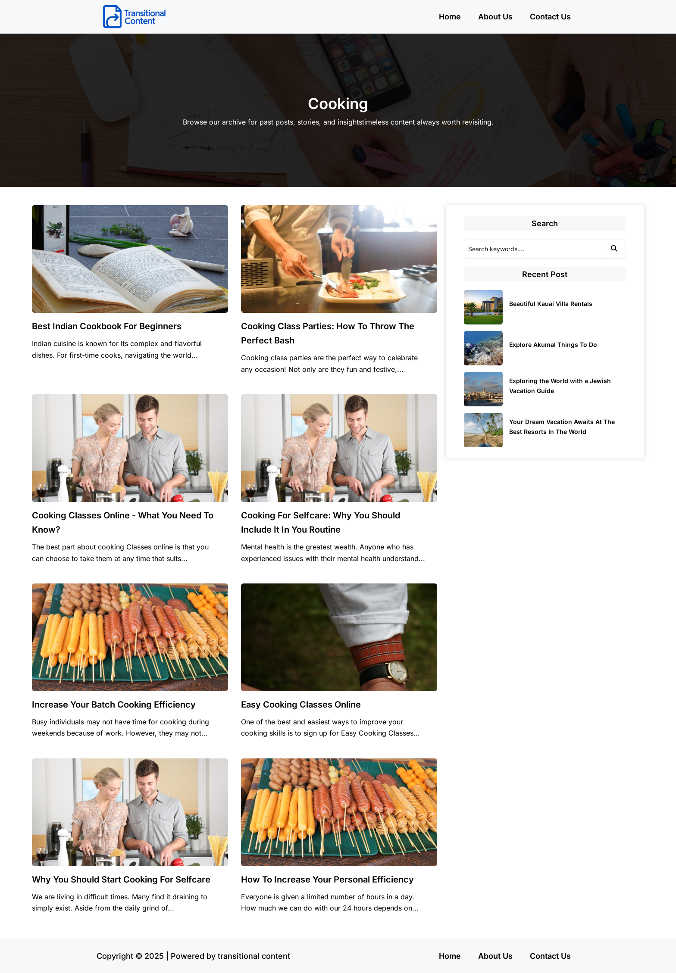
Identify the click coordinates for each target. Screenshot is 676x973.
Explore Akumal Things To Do (553, 344)
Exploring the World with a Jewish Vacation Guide (560, 385)
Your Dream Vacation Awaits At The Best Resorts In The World (562, 426)
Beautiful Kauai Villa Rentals (550, 303)
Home (450, 16)
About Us (495, 16)
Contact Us (550, 16)
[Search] (533, 249)
